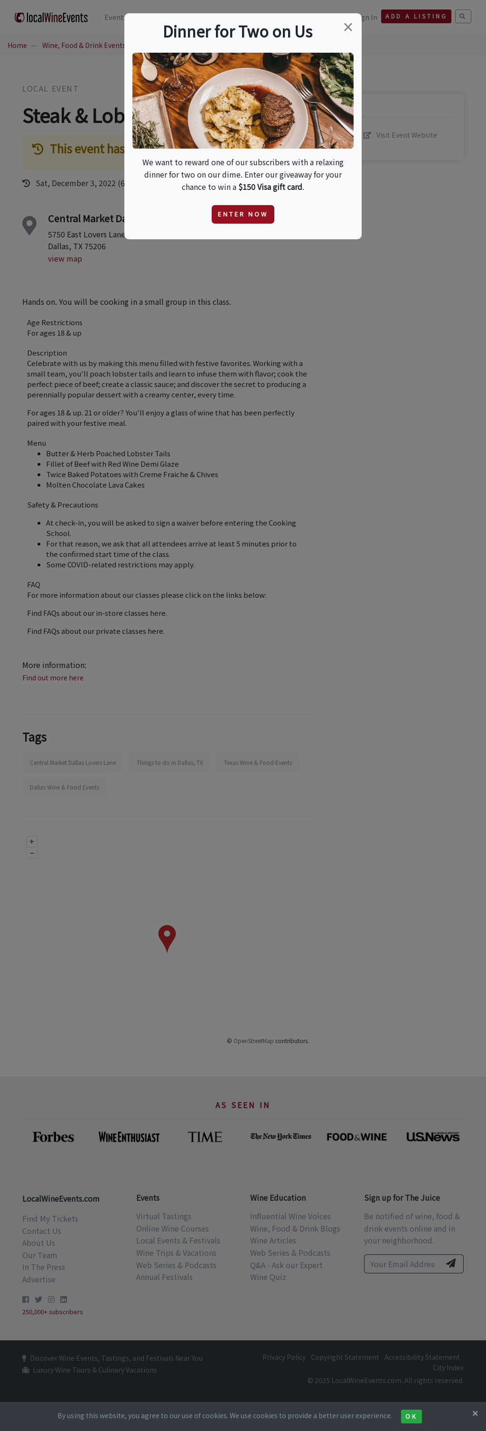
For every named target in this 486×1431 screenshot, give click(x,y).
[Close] (475, 1413)
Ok (411, 1416)
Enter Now (243, 213)
